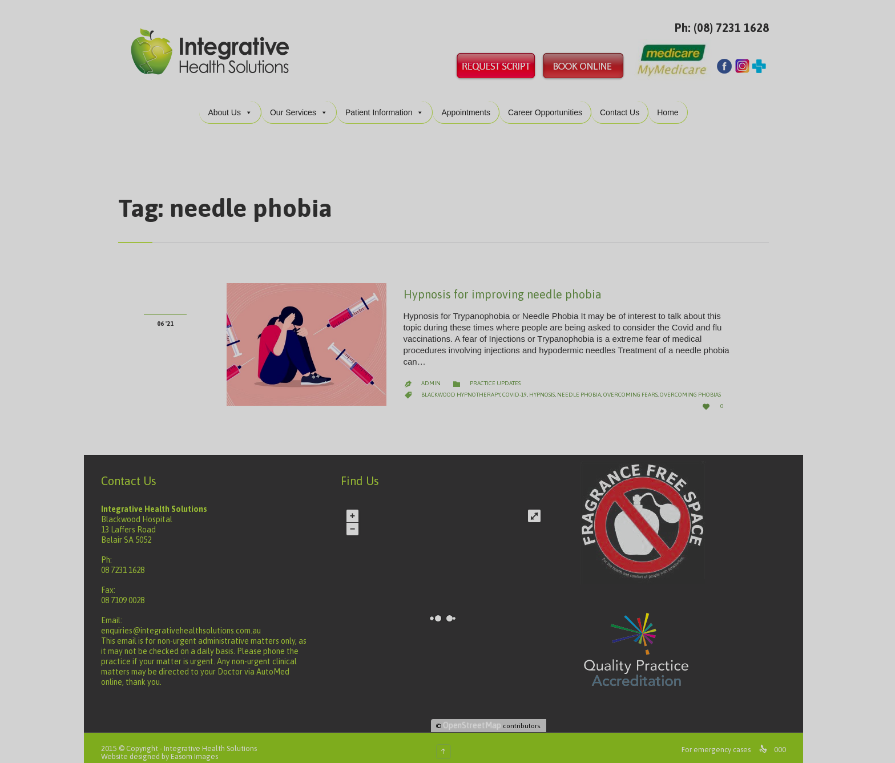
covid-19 (518, 385)
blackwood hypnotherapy (464, 385)
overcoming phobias (694, 385)
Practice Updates (499, 374)
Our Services (303, 103)
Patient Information (388, 103)
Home (671, 103)
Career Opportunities (549, 103)
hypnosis (546, 385)
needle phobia (583, 385)
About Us (234, 103)
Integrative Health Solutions (214, 739)
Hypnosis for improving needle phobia (507, 285)
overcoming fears (634, 385)
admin (435, 374)
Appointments (469, 103)
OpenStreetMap (476, 716)
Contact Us (623, 103)
